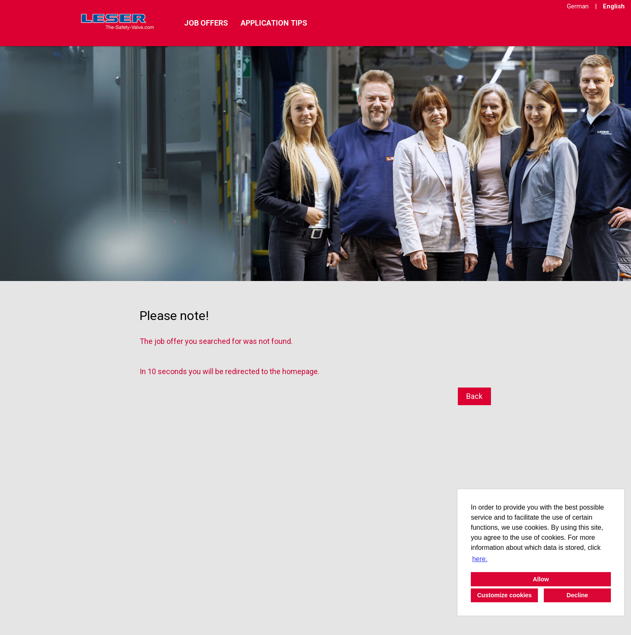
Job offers (206, 22)
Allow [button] (541, 579)
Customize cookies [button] (504, 595)
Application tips (274, 22)
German (578, 6)
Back (474, 396)
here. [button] (479, 558)
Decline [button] (577, 595)
